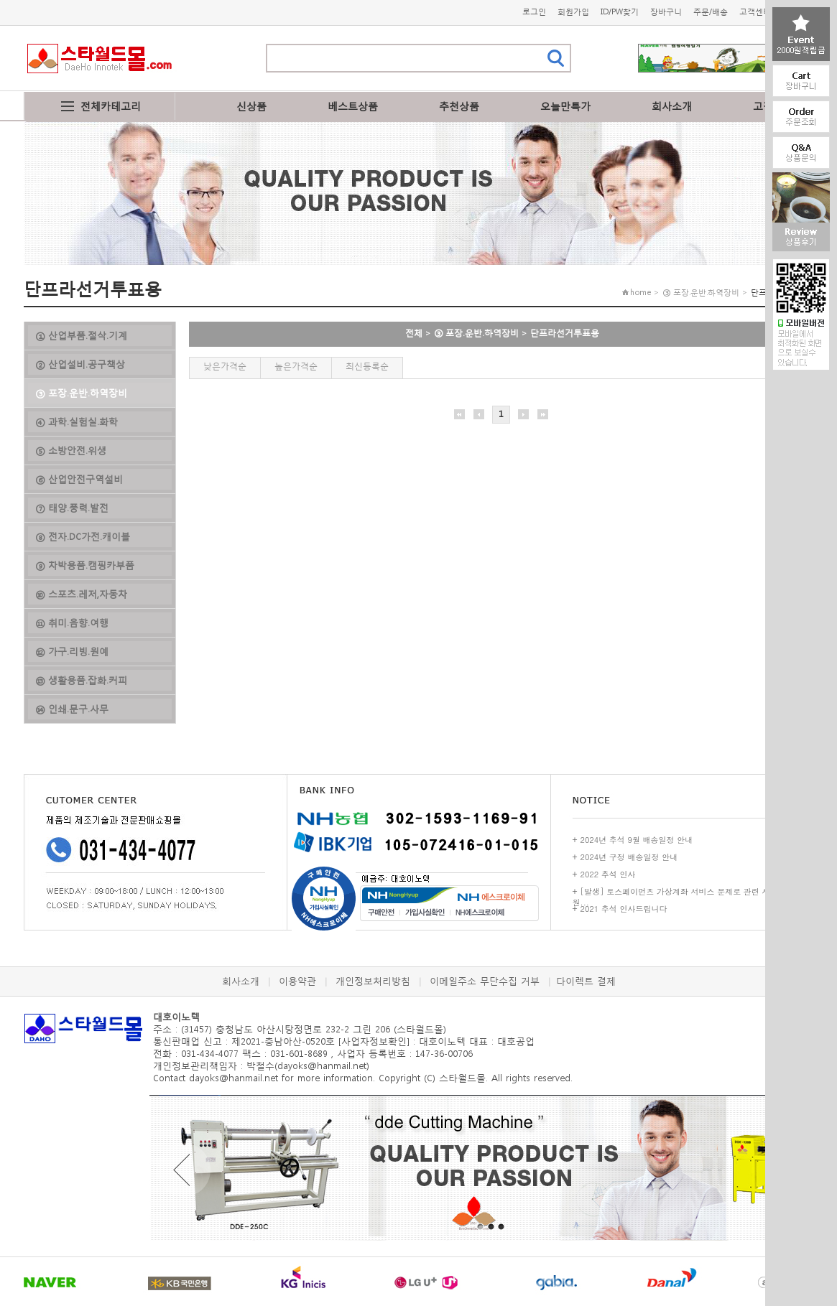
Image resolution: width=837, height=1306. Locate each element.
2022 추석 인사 (608, 874)
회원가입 (573, 12)
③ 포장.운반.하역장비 (476, 332)
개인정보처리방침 (373, 981)
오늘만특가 (565, 106)
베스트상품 (353, 106)
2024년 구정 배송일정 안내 (629, 857)
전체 (413, 332)
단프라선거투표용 (564, 332)
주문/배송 (710, 12)
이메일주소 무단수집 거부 (485, 981)
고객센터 (755, 12)
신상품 (251, 106)
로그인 (534, 12)
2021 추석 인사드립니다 (624, 908)
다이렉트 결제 (586, 981)
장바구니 (666, 12)
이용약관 (297, 981)
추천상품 (459, 106)
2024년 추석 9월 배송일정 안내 (637, 839)
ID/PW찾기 (620, 12)
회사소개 (672, 106)
